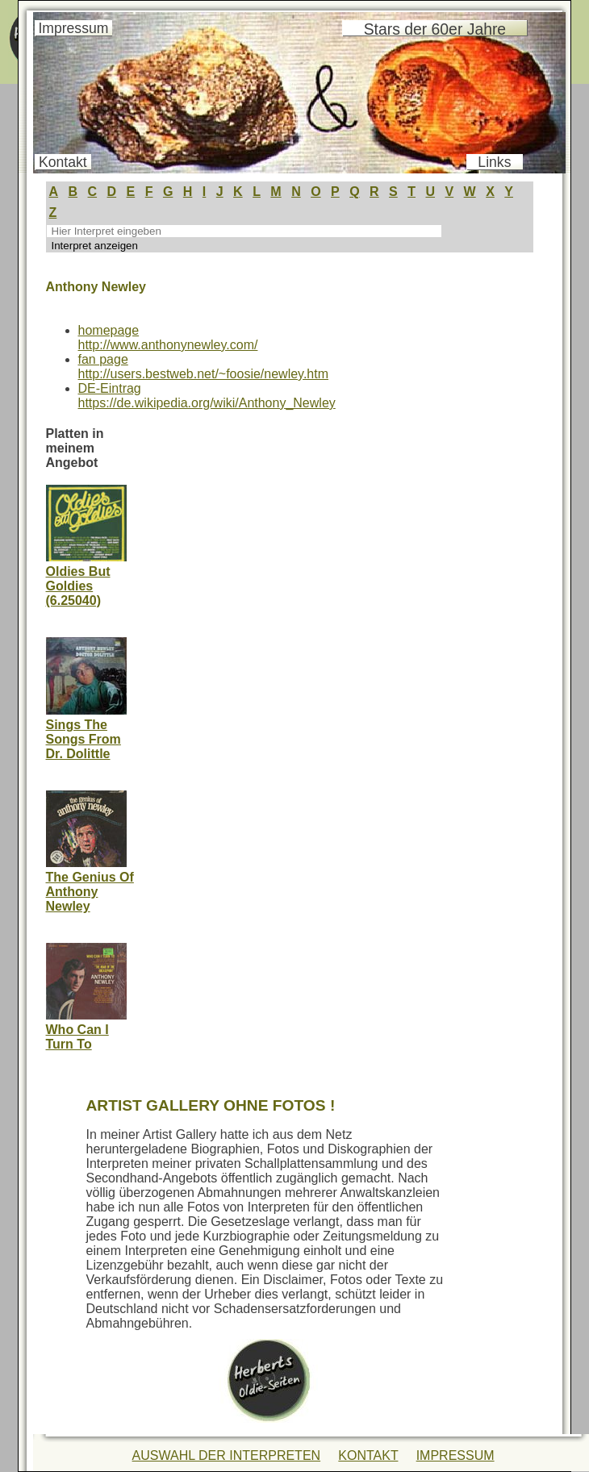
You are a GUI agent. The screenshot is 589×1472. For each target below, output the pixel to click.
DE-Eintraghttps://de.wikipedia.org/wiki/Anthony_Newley (207, 396)
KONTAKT (368, 1455)
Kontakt (63, 162)
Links (494, 162)
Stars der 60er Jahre (435, 29)
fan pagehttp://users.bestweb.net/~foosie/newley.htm (203, 366)
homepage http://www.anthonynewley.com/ (168, 337)
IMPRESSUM (455, 1455)
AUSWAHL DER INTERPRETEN (226, 1455)
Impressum (73, 28)
